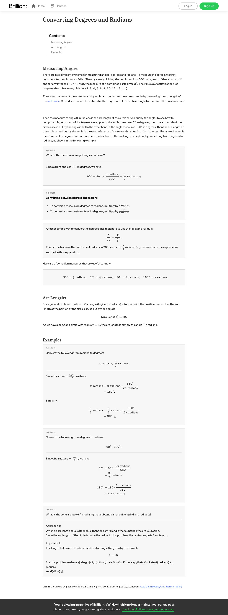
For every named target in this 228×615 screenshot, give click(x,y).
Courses (58, 6)
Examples (57, 52)
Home (38, 6)
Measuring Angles (61, 42)
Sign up (209, 6)
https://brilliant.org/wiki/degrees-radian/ (161, 586)
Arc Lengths (58, 47)
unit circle (53, 101)
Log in (188, 6)
